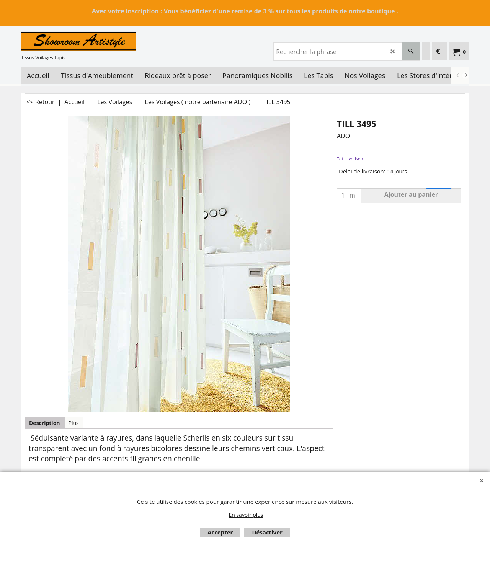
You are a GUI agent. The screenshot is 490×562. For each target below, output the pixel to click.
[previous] (457, 75)
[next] (465, 75)
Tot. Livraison (350, 159)
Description (44, 422)
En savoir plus (246, 514)
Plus (74, 422)
